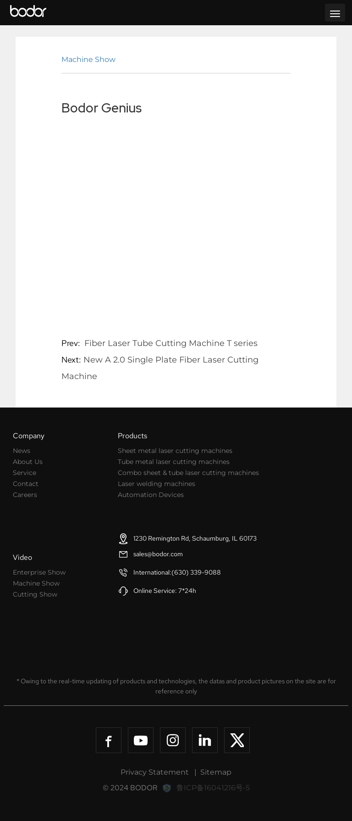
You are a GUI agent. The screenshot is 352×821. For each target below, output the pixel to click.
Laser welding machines (156, 484)
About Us (28, 462)
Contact (25, 484)
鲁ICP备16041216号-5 (213, 787)
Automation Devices (151, 495)
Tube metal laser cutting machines (174, 462)
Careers (25, 495)
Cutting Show (35, 594)
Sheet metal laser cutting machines (175, 451)
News (21, 451)
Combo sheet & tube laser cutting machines (188, 473)
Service (24, 473)
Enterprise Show (39, 572)
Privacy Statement (155, 772)
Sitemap (215, 772)
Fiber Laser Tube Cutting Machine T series (171, 343)
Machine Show (88, 59)
